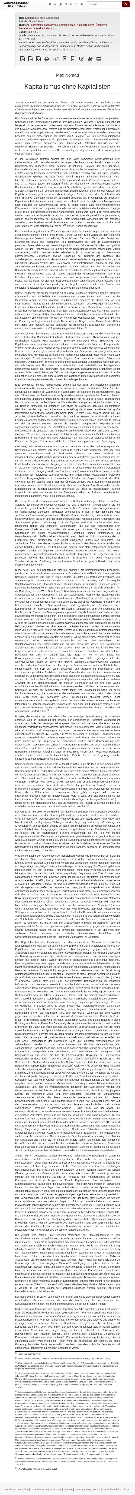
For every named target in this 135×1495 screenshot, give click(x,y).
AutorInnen (56, 1489)
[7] (16, 980)
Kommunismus (67, 24)
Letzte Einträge (83, 1489)
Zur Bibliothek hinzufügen (116, 1489)
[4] (86, 327)
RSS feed (23, 1489)
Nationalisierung (85, 24)
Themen (67, 1489)
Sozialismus (25, 28)
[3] (65, 225)
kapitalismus (51, 24)
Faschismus (36, 24)
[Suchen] (104, 4)
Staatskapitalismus (43, 28)
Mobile (96, 1489)
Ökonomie (101, 24)
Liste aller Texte (39, 1489)
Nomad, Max (36, 21)
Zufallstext (10, 1489)
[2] (61, 183)
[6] (88, 805)
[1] (85, 135)
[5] (48, 710)
